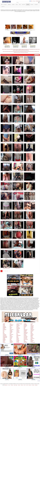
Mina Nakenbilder (30, 49)
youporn (11, 337)
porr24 (17, 326)
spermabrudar (5, 336)
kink (24, 340)
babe (31, 332)
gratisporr (11, 325)
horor (24, 327)
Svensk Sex (32, 51)
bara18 (32, 341)
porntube (25, 335)
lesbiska (32, 328)
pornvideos (25, 333)
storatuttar (32, 340)
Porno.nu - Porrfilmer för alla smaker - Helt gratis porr (20, 34)
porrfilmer (32, 327)
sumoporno (4, 335)
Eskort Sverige (35, 49)
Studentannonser (15, 51)
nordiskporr (4, 327)
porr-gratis (18, 327)
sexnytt (11, 332)
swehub (32, 323)
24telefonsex (26, 332)
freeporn (4, 340)
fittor (10, 326)
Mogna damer (23, 52)
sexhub (32, 337)
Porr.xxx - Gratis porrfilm (20, 35)
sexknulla (17, 330)
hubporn (25, 341)
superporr (32, 334)
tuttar (31, 324)
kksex (17, 334)
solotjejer (11, 331)
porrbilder (17, 342)
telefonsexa (32, 329)
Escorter (18, 51)
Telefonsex (12, 49)
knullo (4, 333)
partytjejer (4, 326)
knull (3, 330)
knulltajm (11, 342)
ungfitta (4, 323)
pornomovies (26, 339)
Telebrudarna (8, 49)
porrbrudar (25, 325)
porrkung (32, 330)
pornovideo (25, 337)
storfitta (11, 330)
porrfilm (17, 324)
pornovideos (25, 336)
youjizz (11, 338)
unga (10, 328)
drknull (4, 324)
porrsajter (17, 340)
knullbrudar (4, 329)
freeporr (25, 334)
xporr (10, 339)
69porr (11, 335)
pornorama (25, 338)
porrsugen (18, 332)
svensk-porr (11, 329)
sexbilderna (11, 324)
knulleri (4, 328)
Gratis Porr (26, 51)
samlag (4, 338)
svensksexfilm (33, 342)
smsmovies (18, 328)
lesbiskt (25, 326)
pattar (31, 339)
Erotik (24, 51)
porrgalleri (25, 324)
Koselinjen (20, 49)
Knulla (38, 51)
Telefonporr (26, 49)
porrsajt (17, 341)
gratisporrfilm (18, 335)
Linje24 (3, 49)
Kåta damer (26, 52)
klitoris (32, 336)
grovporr (4, 342)
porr (17, 333)
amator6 (25, 331)
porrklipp (4, 339)
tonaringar (32, 325)
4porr (10, 323)
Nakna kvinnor (10, 51)
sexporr (17, 329)
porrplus (17, 338)
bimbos (11, 340)
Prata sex (17, 49)
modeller (25, 323)
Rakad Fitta (29, 51)
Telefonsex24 (23, 49)
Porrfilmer (35, 51)
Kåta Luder (4, 51)
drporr (17, 336)
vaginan (11, 327)
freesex (32, 333)
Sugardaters (15, 52)
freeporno (11, 341)
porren (4, 341)
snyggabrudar (5, 337)
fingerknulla (25, 329)
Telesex (15, 49)
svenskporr (4, 334)
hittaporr (32, 335)
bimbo (31, 331)
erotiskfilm (25, 330)
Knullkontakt (21, 51)
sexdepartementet (19, 323)
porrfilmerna (32, 338)
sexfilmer (17, 331)
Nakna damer (19, 52)
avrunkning (11, 334)
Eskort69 (7, 51)
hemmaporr (25, 342)
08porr (17, 337)
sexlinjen (32, 326)
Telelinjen (5, 49)
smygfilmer (18, 325)
